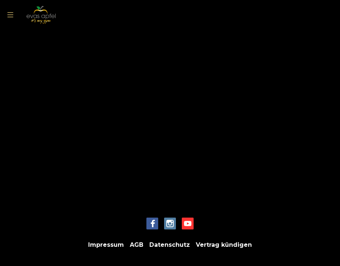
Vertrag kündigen (224, 244)
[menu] (10, 14)
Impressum (106, 244)
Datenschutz (169, 244)
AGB (136, 244)
